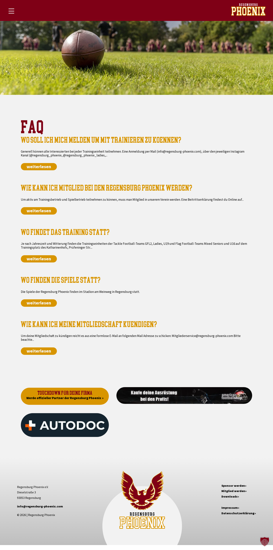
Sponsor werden (233, 485)
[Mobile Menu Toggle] (11, 11)
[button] (264, 541)
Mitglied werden (233, 491)
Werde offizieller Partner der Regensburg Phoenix (63, 398)
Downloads (229, 496)
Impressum (229, 508)
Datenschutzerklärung (237, 513)
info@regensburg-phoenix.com (40, 506)
